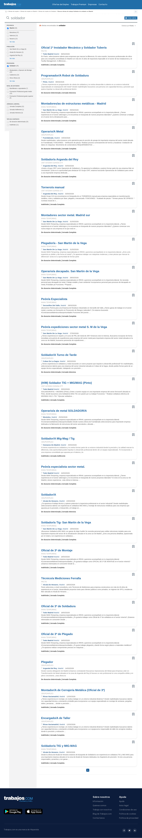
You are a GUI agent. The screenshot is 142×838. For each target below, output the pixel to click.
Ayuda (121, 801)
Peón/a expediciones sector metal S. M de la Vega (74, 327)
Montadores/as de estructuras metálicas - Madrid (73, 103)
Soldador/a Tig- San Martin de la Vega (66, 522)
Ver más (12, 42)
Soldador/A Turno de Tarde (59, 355)
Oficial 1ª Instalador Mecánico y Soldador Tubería (74, 47)
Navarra (12, 39)
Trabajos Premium (78, 5)
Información (98, 801)
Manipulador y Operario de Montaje (21, 70)
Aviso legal (123, 806)
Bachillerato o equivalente (17, 88)
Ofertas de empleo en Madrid (28, 11)
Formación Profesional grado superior (20, 97)
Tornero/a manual (52, 187)
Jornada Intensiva (15, 113)
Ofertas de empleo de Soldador (47, 11)
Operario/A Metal (52, 131)
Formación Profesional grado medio (19, 92)
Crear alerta (132, 18)
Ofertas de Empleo (60, 5)
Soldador (13, 66)
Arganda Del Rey (15, 55)
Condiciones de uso (128, 810)
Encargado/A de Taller (55, 718)
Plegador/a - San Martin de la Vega (64, 243)
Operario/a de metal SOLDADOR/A (64, 410)
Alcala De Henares (15, 52)
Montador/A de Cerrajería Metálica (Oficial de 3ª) (73, 690)
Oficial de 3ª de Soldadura (58, 606)
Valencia (12, 35)
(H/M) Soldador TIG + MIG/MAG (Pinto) (66, 382)
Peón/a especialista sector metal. (63, 466)
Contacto (103, 5)
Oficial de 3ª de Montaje (57, 550)
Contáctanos (99, 818)
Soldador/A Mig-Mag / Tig (58, 438)
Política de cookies (127, 814)
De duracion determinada (17, 122)
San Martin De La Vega (17, 49)
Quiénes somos (99, 806)
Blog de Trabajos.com (102, 814)
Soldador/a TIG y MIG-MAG (59, 745)
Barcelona (13, 32)
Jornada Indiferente (15, 110)
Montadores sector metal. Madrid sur (65, 215)
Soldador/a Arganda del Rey (59, 159)
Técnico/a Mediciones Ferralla (61, 578)
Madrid (12, 28)
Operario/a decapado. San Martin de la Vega (70, 271)
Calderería (13, 75)
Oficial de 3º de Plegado (57, 634)
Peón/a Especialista (54, 299)
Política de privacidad (128, 818)
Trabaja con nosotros (102, 810)
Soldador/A (48, 494)
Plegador (47, 662)
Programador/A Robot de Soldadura (65, 75)
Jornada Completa (15, 107)
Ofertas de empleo (13, 11)
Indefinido (13, 125)
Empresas (92, 5)
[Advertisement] (83, 35)
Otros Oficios (14, 78)
